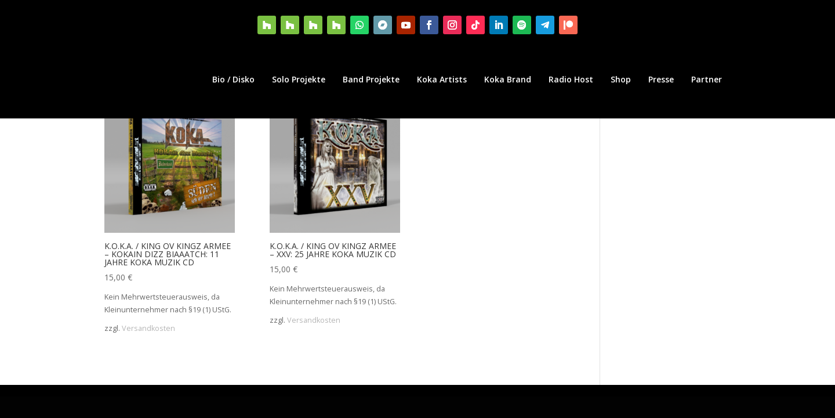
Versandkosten (148, 328)
